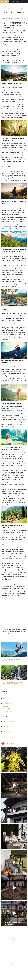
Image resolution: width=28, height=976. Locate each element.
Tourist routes (6, 708)
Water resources (7, 711)
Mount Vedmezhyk (7, 731)
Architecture (6, 696)
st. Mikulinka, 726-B (20, 7)
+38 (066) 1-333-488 (7, 12)
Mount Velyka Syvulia (8, 729)
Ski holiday (6, 706)
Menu (5, 1)
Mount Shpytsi (6, 724)
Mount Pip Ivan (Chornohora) (10, 721)
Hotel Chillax (8, 7)
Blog (4, 698)
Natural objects (7, 703)
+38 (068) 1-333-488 (20, 12)
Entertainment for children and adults (12, 701)
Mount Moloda (6, 726)
